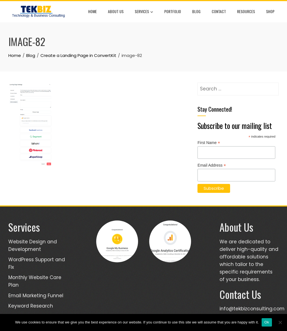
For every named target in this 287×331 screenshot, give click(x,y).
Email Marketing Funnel (35, 295)
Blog (196, 11)
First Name (208, 142)
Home (92, 11)
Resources (246, 11)
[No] (280, 322)
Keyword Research (30, 306)
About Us (116, 11)
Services (144, 12)
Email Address (211, 165)
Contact (219, 11)
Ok (266, 322)
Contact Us (240, 294)
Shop (270, 11)
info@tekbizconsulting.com (252, 308)
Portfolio (172, 11)
